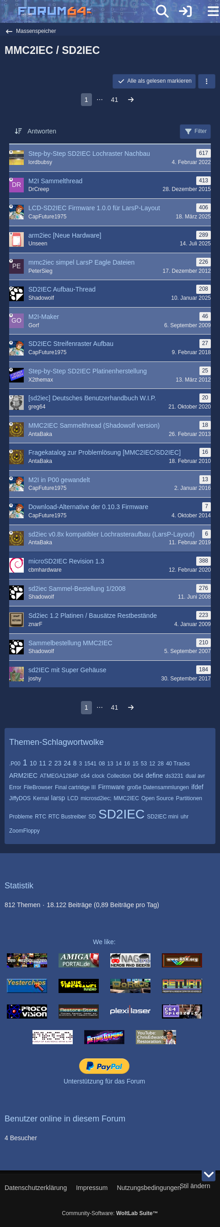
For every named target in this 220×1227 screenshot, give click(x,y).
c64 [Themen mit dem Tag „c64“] (85, 776)
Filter (195, 131)
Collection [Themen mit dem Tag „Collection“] (119, 776)
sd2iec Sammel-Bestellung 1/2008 (76, 588)
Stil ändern (195, 1186)
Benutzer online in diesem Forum (65, 1118)
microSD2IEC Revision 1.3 (66, 561)
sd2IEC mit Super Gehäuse (67, 670)
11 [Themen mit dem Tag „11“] (42, 763)
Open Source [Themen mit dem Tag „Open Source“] (157, 798)
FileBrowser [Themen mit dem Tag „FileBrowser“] (38, 787)
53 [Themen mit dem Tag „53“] (144, 763)
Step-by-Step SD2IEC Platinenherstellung (87, 371)
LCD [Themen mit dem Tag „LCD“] (72, 798)
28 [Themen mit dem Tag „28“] (161, 763)
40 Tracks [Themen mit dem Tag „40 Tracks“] (178, 763)
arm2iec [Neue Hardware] (65, 235)
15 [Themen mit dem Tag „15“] (135, 763)
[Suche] (162, 11)
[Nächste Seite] (131, 99)
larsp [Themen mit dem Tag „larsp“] (58, 798)
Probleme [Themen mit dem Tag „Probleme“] (20, 816)
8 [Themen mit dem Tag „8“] (75, 763)
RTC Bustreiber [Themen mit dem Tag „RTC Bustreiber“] (67, 816)
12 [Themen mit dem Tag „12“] (152, 763)
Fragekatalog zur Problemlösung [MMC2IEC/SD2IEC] (104, 452)
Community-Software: (110, 1213)
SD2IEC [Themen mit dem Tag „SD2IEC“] (121, 814)
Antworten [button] (41, 131)
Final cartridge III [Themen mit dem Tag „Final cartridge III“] (75, 787)
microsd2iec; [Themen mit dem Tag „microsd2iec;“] (95, 798)
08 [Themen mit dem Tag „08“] (102, 763)
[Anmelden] (185, 11)
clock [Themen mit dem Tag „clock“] (98, 776)
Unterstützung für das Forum (104, 1081)
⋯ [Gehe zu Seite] (100, 99)
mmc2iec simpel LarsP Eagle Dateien (81, 262)
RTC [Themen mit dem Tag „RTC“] (40, 816)
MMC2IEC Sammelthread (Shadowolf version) (94, 425)
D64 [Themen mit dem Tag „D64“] (138, 776)
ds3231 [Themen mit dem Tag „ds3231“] (174, 776)
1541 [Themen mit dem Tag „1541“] (90, 763)
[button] (206, 81)
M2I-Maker (43, 316)
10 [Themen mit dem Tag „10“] (33, 763)
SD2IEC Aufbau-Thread (62, 289)
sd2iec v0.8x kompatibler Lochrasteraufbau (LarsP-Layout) (111, 534)
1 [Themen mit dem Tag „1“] (25, 762)
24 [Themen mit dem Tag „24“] (67, 763)
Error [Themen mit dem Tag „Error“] (15, 787)
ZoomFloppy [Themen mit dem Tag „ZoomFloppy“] (24, 831)
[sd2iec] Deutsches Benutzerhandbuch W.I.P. (92, 398)
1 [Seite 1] (86, 99)
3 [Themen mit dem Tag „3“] (80, 763)
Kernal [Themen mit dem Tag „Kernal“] (41, 798)
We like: (104, 941)
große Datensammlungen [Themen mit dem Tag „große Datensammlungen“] (158, 787)
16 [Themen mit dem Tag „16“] (127, 763)
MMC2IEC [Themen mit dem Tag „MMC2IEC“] (126, 798)
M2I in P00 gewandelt (59, 479)
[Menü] (208, 11)
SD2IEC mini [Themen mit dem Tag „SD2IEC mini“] (162, 816)
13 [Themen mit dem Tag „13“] (110, 763)
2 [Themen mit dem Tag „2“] (50, 763)
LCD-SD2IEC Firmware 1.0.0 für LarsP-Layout (94, 208)
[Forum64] (88, 12)
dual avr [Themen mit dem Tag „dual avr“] (195, 776)
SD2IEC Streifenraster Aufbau (70, 343)
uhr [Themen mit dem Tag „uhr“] (184, 816)
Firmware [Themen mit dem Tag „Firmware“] (111, 787)
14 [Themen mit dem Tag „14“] (119, 763)
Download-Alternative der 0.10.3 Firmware (88, 506)
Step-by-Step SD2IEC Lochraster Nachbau (89, 153)
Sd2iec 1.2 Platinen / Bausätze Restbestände (92, 615)
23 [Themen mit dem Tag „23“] (58, 763)
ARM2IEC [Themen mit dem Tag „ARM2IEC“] (23, 775)
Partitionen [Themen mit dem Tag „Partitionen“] (189, 798)
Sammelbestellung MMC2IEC (70, 643)
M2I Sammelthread (55, 181)
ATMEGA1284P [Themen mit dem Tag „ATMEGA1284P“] (59, 776)
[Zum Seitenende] (208, 1174)
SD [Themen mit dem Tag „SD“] (92, 816)
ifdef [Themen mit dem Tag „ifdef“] (197, 787)
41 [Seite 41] (114, 99)
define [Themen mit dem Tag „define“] (154, 775)
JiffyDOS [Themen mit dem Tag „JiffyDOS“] (20, 798)
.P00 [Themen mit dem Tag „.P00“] (15, 763)
